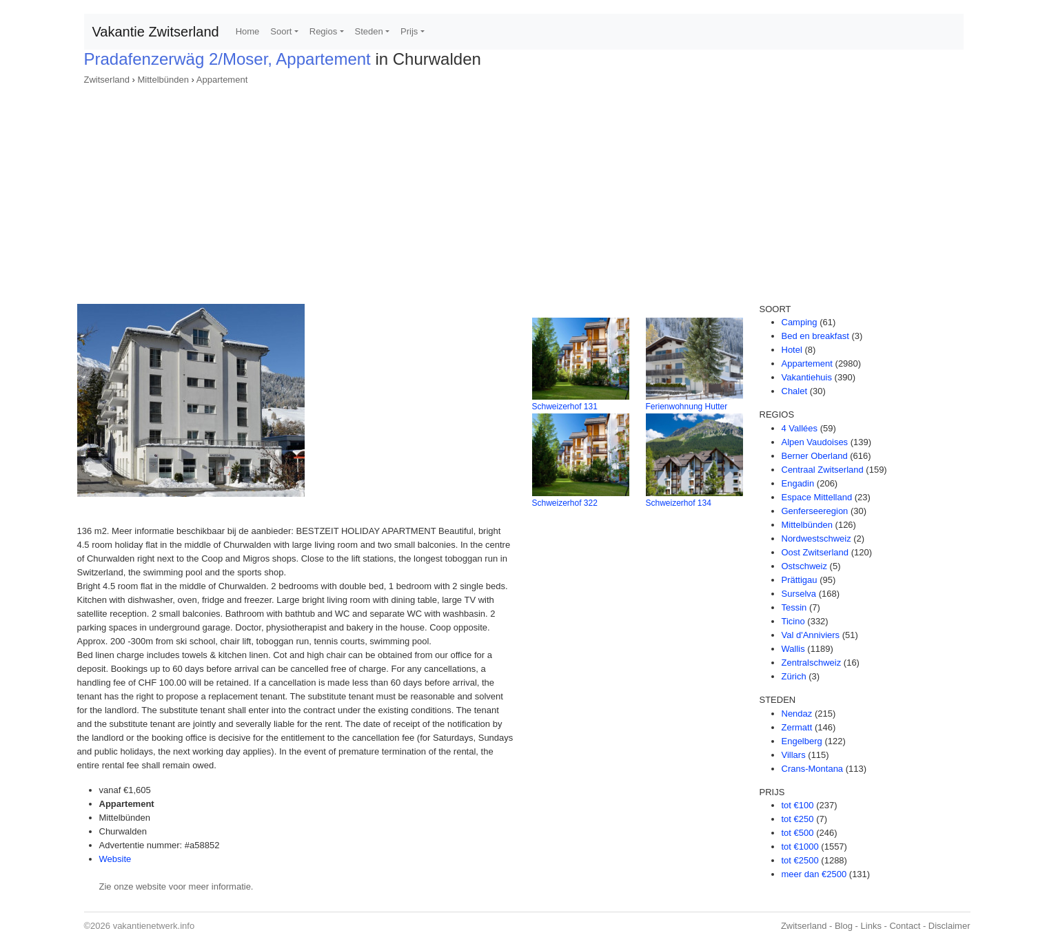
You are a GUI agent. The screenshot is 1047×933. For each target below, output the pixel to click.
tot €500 (798, 833)
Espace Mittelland (817, 497)
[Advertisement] (523, 190)
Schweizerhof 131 (565, 406)
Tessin (794, 607)
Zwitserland (107, 79)
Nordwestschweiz (816, 538)
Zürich (794, 676)
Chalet (795, 391)
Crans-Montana (813, 768)
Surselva (799, 593)
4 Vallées (800, 428)
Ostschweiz (804, 566)
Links (871, 926)
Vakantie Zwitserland (155, 31)
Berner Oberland (815, 456)
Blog (844, 926)
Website (115, 859)
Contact (904, 926)
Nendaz (797, 713)
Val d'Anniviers (811, 635)
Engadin (798, 483)
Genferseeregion (815, 511)
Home (248, 31)
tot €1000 (800, 846)
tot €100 (798, 805)
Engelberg (802, 741)
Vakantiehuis (807, 377)
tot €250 (798, 819)
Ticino (793, 621)
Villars (794, 755)
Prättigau (799, 580)
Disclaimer (949, 926)
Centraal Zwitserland (823, 469)
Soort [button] (281, 31)
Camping (799, 322)
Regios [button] (323, 31)
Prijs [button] (409, 31)
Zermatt (797, 727)
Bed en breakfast (815, 336)
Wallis (793, 649)
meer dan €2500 (814, 874)
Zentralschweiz (812, 662)
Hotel (792, 350)
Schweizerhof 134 (678, 503)
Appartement (221, 79)
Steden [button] (369, 31)
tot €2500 (800, 860)
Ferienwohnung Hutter (687, 406)
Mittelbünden (163, 79)
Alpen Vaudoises (815, 442)
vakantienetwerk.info (154, 926)
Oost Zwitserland (815, 552)
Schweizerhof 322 (565, 503)
